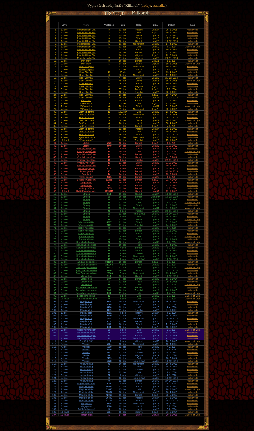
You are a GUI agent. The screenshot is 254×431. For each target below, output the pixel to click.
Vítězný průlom (86, 188)
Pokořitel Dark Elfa (86, 29)
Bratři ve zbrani (86, 112)
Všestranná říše (86, 222)
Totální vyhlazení (86, 409)
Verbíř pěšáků (86, 177)
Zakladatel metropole (86, 287)
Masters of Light (192, 46)
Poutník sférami (86, 236)
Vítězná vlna (86, 103)
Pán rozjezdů (86, 171)
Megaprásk (86, 403)
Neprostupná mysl (86, 383)
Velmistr (86, 344)
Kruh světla (192, 29)
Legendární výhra (86, 137)
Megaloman (86, 182)
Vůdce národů (86, 140)
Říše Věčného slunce (86, 298)
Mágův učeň (86, 301)
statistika (159, 5)
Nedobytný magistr (86, 330)
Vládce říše (86, 276)
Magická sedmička (86, 58)
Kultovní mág (86, 364)
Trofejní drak (86, 415)
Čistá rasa (86, 100)
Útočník (86, 143)
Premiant (86, 174)
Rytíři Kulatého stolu (86, 191)
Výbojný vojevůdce (86, 148)
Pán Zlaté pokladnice (86, 262)
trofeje (146, 5)
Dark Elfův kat (86, 72)
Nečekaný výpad (86, 168)
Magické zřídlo (86, 386)
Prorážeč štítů (86, 341)
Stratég (86, 194)
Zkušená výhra (86, 66)
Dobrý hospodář (86, 228)
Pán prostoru (86, 412)
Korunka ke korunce (86, 242)
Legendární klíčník (86, 296)
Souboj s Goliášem (86, 180)
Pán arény (86, 61)
